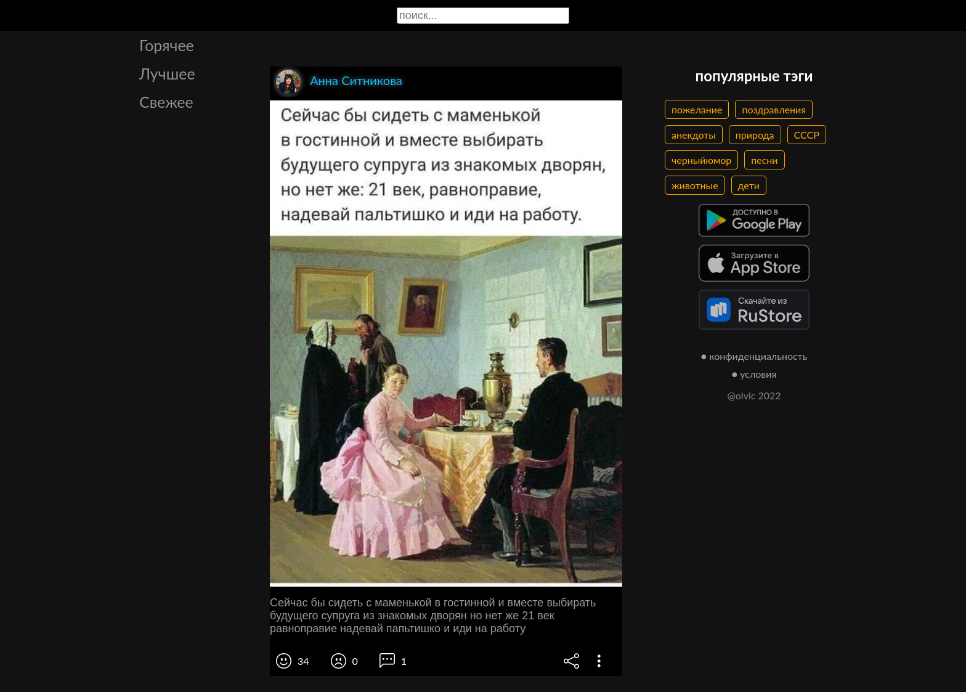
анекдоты (694, 134)
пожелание (697, 109)
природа (755, 134)
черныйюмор (701, 160)
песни (764, 160)
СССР (806, 134)
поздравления (774, 109)
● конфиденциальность (754, 356)
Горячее (166, 45)
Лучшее (167, 73)
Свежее (166, 101)
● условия (754, 374)
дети (749, 185)
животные (695, 185)
